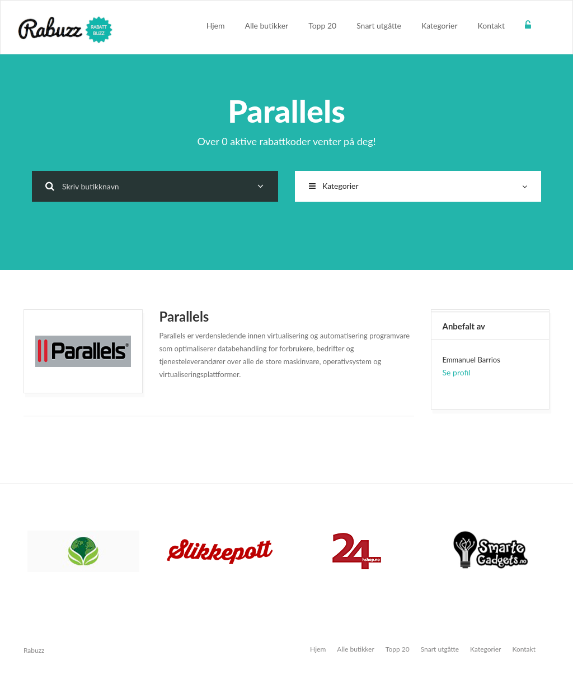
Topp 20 (322, 25)
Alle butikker (267, 25)
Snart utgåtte (378, 25)
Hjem (215, 25)
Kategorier (439, 25)
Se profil (457, 372)
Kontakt (491, 25)
